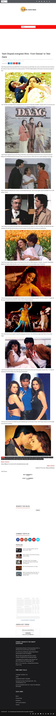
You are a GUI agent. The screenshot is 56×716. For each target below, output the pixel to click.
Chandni (19, 59)
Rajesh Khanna (5, 60)
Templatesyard (13, 711)
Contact (17, 704)
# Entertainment (36, 457)
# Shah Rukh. (26, 459)
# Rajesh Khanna (18, 459)
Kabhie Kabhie (42, 59)
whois (17, 676)
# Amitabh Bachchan (9, 457)
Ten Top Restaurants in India (30, 566)
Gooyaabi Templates (28, 711)
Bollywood (14, 59)
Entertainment (28, 59)
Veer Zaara (16, 60)
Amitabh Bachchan (8, 59)
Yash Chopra (21, 60)
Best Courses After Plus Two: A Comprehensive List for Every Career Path (31, 574)
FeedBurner (31, 634)
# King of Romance (9, 459)
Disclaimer (18, 700)
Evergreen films (35, 59)
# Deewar (30, 457)
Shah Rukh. (11, 60)
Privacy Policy (19, 698)
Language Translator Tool (21, 674)
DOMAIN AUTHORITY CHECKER (23, 678)
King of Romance (49, 59)
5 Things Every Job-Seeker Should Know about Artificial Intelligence (30, 562)
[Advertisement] (28, 20)
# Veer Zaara (32, 459)
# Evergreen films (44, 457)
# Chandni (24, 457)
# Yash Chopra (40, 459)
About (17, 696)
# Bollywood (18, 457)
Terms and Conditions (21, 702)
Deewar (23, 59)
